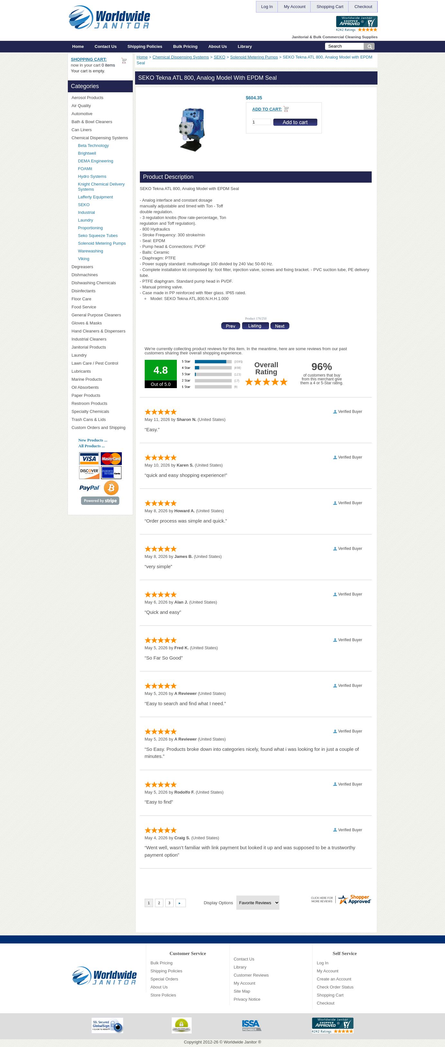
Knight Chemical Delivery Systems (103, 187)
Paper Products (100, 395)
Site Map (242, 991)
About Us (217, 46)
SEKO (219, 57)
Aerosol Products (100, 97)
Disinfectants (100, 290)
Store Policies (163, 995)
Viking (103, 258)
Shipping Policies (145, 46)
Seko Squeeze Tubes (98, 235)
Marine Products (87, 379)
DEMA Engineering (103, 161)
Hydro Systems (103, 176)
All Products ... (91, 445)
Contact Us (106, 46)
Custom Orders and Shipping (100, 427)
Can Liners (100, 129)
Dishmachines (100, 274)
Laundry (85, 220)
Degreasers (82, 266)
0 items (108, 65)
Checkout (363, 6)
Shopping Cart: (89, 59)
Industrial (86, 212)
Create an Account (334, 979)
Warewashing (90, 251)
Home (78, 46)
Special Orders (164, 979)
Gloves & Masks (100, 323)
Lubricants (81, 371)
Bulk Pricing (185, 46)
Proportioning (90, 227)
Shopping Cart (330, 6)
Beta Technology (101, 145)
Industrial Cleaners (89, 339)
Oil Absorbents (100, 387)
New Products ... (92, 440)
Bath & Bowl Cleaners (92, 121)
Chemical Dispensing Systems (180, 57)
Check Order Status (335, 987)
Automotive (82, 113)
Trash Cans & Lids (100, 419)
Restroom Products (100, 403)
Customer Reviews (251, 975)
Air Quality (100, 105)
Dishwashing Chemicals (100, 282)
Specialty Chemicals (100, 411)
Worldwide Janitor (240, 1042)
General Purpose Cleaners (96, 315)
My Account (294, 6)
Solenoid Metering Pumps (254, 57)
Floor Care (100, 298)
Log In (267, 6)
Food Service (84, 307)
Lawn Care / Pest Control (100, 363)
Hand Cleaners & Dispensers (100, 331)
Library (245, 46)
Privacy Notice (247, 999)
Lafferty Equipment (103, 197)
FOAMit (103, 168)
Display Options (218, 902)
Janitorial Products (100, 347)
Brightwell (103, 153)
